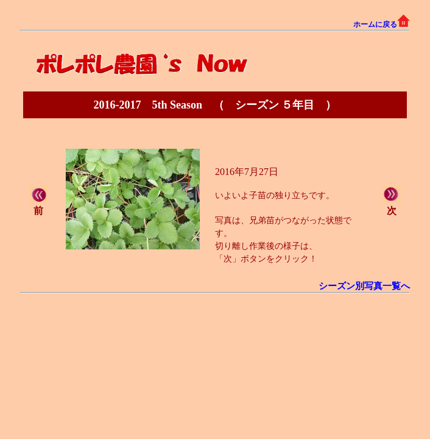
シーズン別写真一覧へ (364, 286)
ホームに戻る (381, 24)
